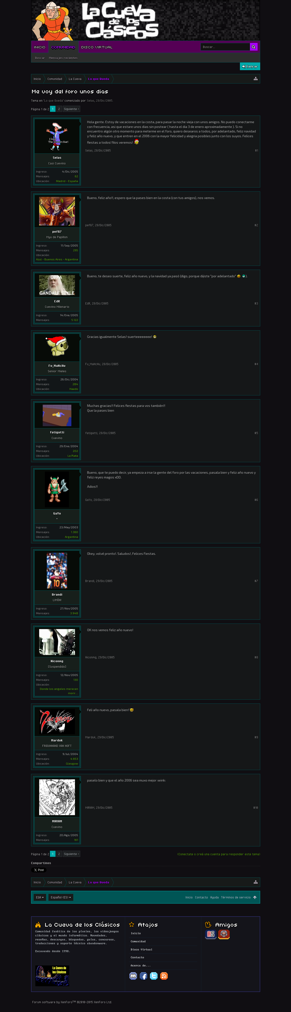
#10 (255, 807)
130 (75, 679)
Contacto (201, 897)
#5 (256, 433)
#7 (256, 581)
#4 (256, 364)
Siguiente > (71, 109)
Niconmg (57, 661)
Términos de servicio (236, 897)
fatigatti (57, 432)
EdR (57, 301)
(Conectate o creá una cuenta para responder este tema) (218, 854)
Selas (90, 100)
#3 (256, 303)
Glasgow (72, 763)
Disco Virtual (97, 46)
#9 (256, 737)
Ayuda (214, 897)
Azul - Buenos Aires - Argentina (57, 259)
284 (75, 384)
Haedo (73, 388)
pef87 (57, 231)
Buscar (40, 58)
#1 (256, 150)
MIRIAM (57, 821)
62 (76, 176)
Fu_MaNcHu (56, 365)
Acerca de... (141, 965)
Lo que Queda (53, 100)
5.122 (74, 319)
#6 (256, 500)
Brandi (57, 594)
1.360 (74, 532)
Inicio (40, 46)
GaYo (57, 513)
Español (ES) (59, 897)
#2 (256, 225)
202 (75, 450)
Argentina (71, 536)
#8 (256, 657)
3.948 (74, 613)
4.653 (74, 758)
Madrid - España (67, 181)
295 (75, 250)
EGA (38, 897)
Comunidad (63, 46)
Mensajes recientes (63, 58)
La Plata (73, 455)
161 (76, 839)
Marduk (57, 740)
